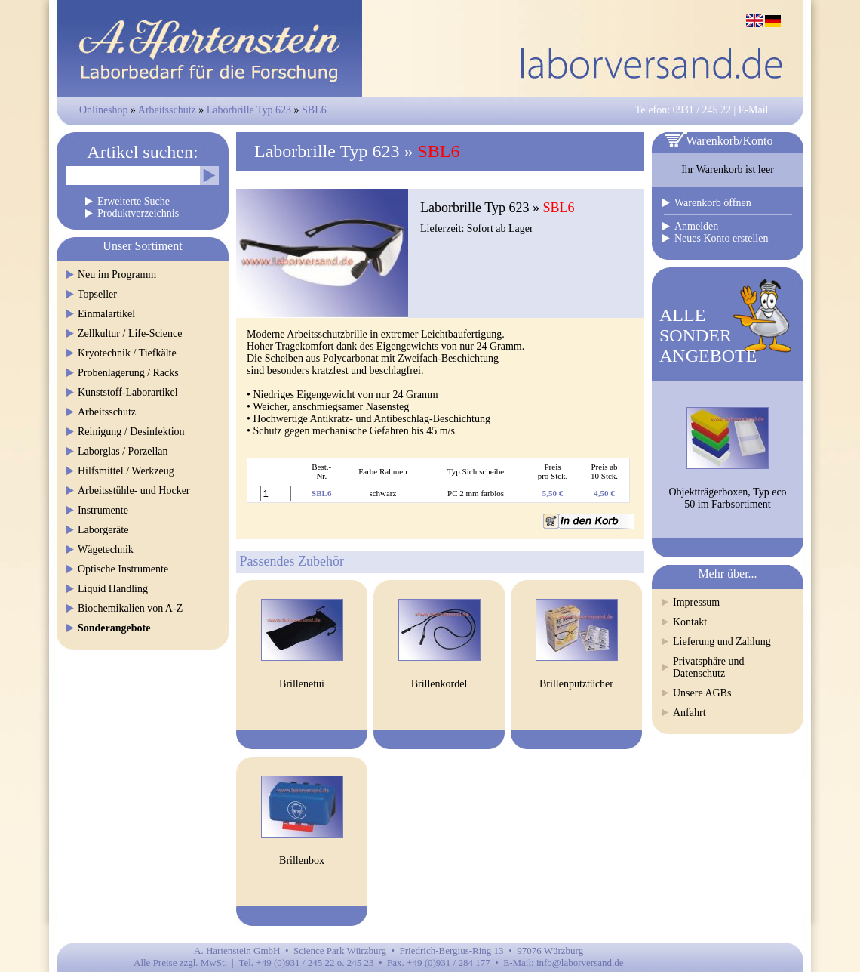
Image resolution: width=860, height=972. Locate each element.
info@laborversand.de (580, 962)
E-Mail (754, 110)
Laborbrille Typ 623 (249, 110)
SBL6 (314, 110)
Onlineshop (103, 110)
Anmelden (696, 226)
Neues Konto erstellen (721, 238)
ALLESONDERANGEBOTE (708, 335)
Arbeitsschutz (167, 110)
